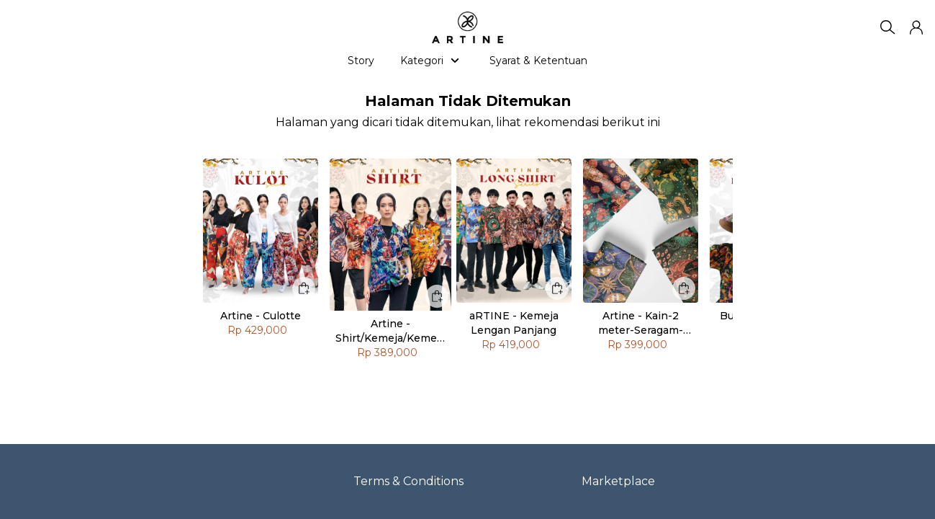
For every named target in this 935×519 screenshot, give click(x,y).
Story (361, 60)
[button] (916, 27)
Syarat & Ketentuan (538, 60)
